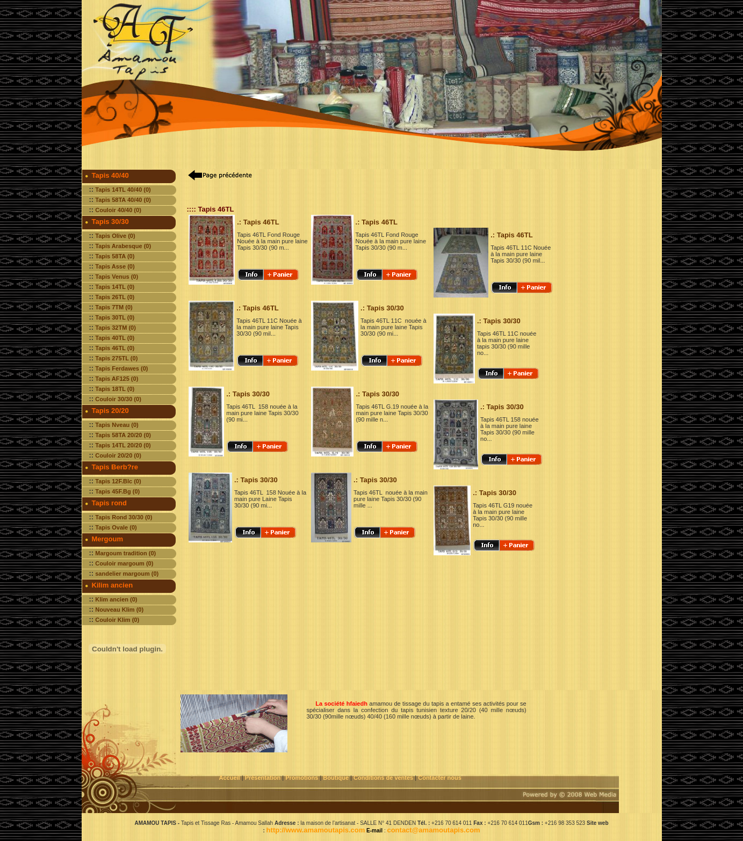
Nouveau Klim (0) (119, 609)
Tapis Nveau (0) (117, 425)
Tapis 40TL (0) (114, 338)
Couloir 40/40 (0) (118, 210)
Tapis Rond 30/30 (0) (123, 517)
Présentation (263, 777)
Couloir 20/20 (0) (118, 455)
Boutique (336, 777)
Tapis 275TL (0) (116, 358)
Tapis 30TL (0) (114, 317)
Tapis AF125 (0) (116, 378)
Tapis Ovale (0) (115, 527)
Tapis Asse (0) (114, 266)
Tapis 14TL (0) (114, 287)
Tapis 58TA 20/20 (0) (123, 435)
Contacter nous (440, 777)
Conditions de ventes (384, 777)
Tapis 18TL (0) (114, 389)
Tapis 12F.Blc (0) (118, 481)
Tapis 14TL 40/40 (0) (123, 189)
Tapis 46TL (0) (114, 348)
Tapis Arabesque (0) (123, 246)
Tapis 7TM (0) (113, 307)
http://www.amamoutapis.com (315, 830)
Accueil (229, 777)
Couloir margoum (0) (124, 563)
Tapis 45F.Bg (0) (117, 491)
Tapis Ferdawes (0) (121, 368)
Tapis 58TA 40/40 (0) (123, 200)
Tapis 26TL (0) (114, 297)
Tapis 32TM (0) (115, 327)
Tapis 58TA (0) (114, 256)
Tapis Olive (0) (115, 236)
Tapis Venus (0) (116, 276)
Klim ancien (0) (116, 599)
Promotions (301, 777)
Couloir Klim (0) (117, 620)
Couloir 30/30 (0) (118, 399)
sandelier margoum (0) (126, 573)
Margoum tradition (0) (125, 553)
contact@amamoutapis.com (433, 830)
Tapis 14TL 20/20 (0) (123, 445)
